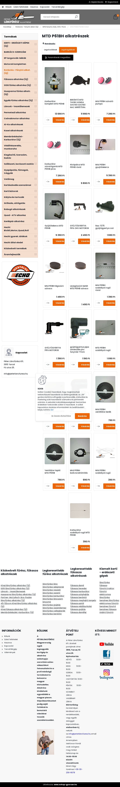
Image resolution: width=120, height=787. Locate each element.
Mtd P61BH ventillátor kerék (103, 410)
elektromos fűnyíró (109, 603)
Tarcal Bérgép (58, 7)
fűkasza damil (77, 585)
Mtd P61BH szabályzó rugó (103, 471)
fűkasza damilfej (78, 612)
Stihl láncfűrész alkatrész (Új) (15, 588)
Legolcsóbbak (50, 49)
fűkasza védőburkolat (81, 606)
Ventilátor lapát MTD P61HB (52, 471)
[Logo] (19, 17)
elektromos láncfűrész (105, 596)
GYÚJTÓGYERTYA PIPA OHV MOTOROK (79, 227)
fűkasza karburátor (79, 591)
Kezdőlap (7, 27)
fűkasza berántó (78, 597)
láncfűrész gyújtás (51, 604)
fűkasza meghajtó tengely (83, 600)
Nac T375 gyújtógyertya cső (104, 227)
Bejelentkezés (97, 2)
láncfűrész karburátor (53, 595)
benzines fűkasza (108, 609)
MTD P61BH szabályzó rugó (103, 349)
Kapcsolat (45, 7)
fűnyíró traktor (107, 588)
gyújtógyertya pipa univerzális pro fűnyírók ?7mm (79, 349)
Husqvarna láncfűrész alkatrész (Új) (18, 594)
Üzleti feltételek (20, 7)
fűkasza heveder (78, 588)
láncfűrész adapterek (53, 587)
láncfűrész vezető (51, 592)
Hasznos (34, 7)
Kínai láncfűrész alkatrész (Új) (15, 585)
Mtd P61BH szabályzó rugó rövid (103, 288)
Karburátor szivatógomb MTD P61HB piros (53, 166)
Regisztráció (113, 2)
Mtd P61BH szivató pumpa (104, 102)
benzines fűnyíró (108, 606)
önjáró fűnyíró (106, 612)
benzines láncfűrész (109, 600)
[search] (76, 17)
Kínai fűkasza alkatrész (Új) (14, 609)
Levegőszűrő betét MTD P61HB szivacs (79, 287)
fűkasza (103, 585)
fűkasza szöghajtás (79, 594)
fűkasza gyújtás (78, 609)
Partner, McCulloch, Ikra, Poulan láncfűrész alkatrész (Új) (16, 599)
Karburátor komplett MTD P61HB (54, 102)
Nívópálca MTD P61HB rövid (77, 166)
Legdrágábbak (68, 49)
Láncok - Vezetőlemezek (13, 591)
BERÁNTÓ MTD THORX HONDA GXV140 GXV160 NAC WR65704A (77, 104)
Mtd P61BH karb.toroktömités (79, 471)
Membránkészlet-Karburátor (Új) (17, 612)
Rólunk (8, 7)
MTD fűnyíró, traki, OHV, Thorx (54, 27)
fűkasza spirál (77, 603)
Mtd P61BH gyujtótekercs (102, 166)
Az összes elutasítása (61, 416)
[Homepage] (3, 7)
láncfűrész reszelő (52, 590)
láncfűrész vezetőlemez (54, 607)
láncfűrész (105, 582)
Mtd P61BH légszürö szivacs (54, 287)
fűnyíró (103, 591)
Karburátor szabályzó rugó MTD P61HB (80, 532)
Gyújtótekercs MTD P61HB (54, 227)
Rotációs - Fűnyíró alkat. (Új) (27, 27)
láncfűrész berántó (52, 613)
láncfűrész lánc (50, 584)
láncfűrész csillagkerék (54, 610)
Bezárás (82, 416)
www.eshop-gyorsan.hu (65, 784)
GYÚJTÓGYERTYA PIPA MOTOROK (53, 349)
